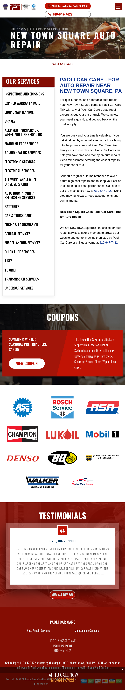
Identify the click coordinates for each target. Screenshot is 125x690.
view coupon (27, 377)
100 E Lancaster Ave (39, 29)
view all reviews (62, 608)
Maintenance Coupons (87, 644)
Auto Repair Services (38, 644)
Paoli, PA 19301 (59, 29)
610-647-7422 (63, 14)
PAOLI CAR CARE (62, 63)
